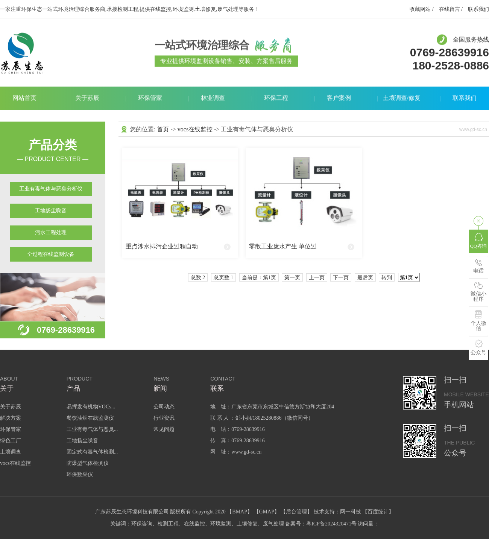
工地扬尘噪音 (51, 210)
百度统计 (378, 512)
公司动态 (164, 407)
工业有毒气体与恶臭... (92, 429)
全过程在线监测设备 (50, 254)
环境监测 (183, 9)
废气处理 (227, 9)
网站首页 (24, 98)
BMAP (239, 512)
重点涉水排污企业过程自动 (162, 246)
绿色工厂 (10, 440)
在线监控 (160, 9)
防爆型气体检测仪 (88, 463)
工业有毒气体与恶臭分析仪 (50, 189)
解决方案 (10, 418)
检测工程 (127, 9)
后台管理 (296, 512)
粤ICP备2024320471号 (331, 524)
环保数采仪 (80, 474)
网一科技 (350, 512)
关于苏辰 (87, 98)
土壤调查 (10, 452)
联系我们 (478, 9)
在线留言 (449, 9)
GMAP (266, 512)
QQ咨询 (478, 241)
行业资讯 (164, 418)
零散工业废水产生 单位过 (283, 246)
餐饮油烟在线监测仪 (90, 418)
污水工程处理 (51, 232)
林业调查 (213, 98)
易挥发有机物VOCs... (91, 407)
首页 (163, 129)
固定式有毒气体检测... (92, 452)
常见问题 (164, 429)
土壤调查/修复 (402, 98)
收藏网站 (420, 9)
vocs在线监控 (195, 129)
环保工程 (276, 98)
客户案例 (339, 98)
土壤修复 (205, 9)
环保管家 (150, 98)
